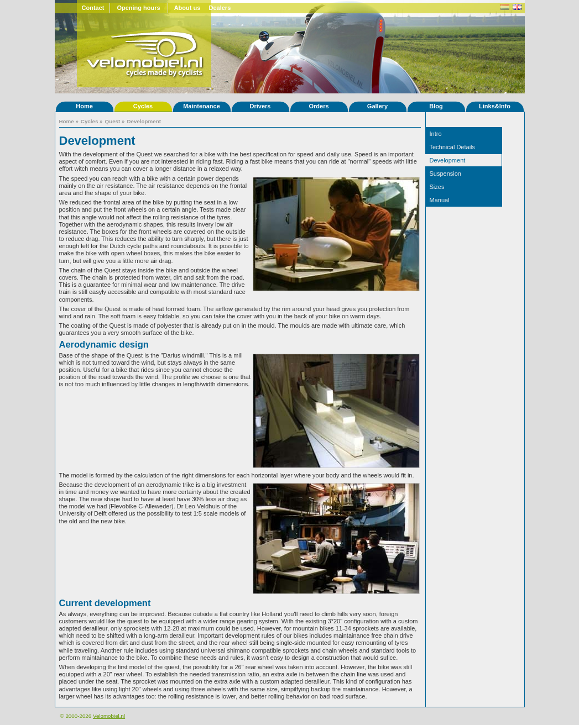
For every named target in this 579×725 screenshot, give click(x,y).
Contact (93, 7)
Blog (435, 106)
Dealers (220, 7)
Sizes (437, 186)
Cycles (143, 106)
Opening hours (138, 7)
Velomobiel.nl (109, 716)
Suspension (446, 173)
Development (143, 121)
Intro (436, 133)
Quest (113, 121)
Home (84, 106)
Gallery (377, 106)
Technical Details (453, 147)
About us (187, 7)
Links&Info (494, 106)
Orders (318, 106)
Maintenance (201, 106)
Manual (440, 200)
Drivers (260, 106)
